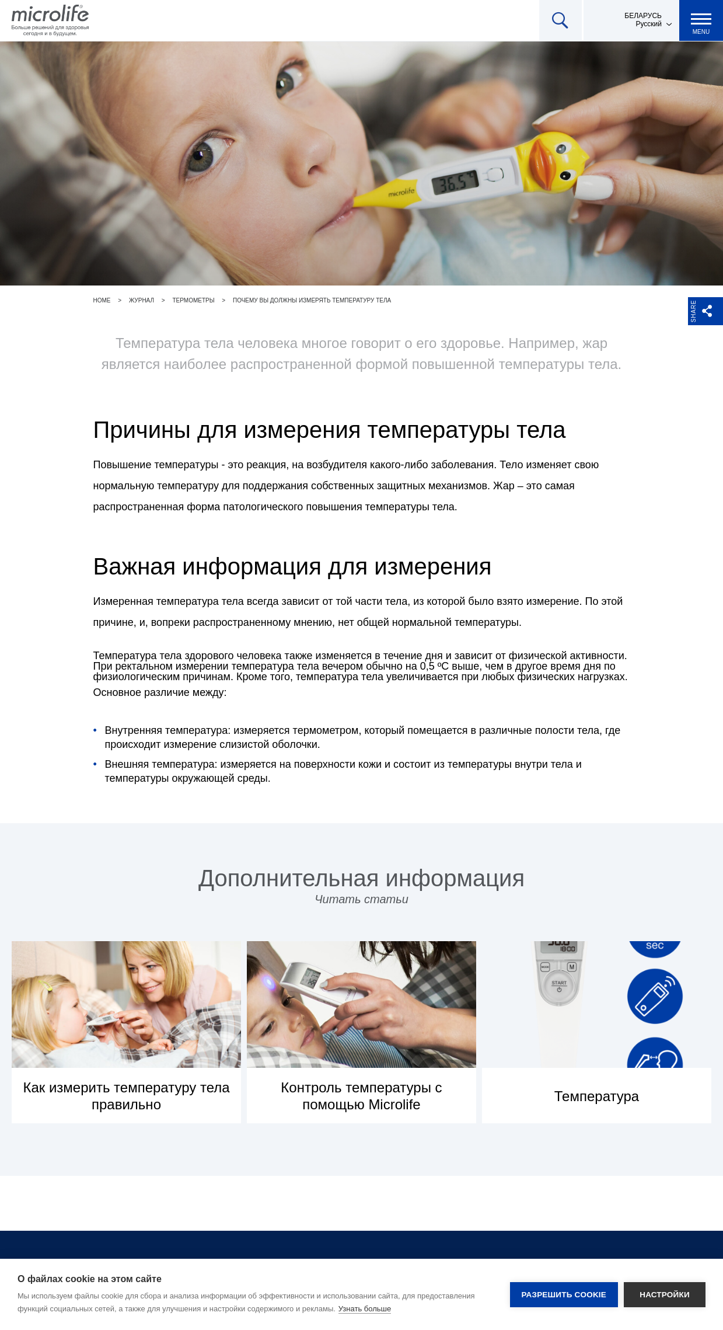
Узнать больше (364, 1308)
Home (102, 300)
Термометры (193, 300)
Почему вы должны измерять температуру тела (312, 300)
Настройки (665, 1294)
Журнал (141, 300)
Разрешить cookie (564, 1294)
